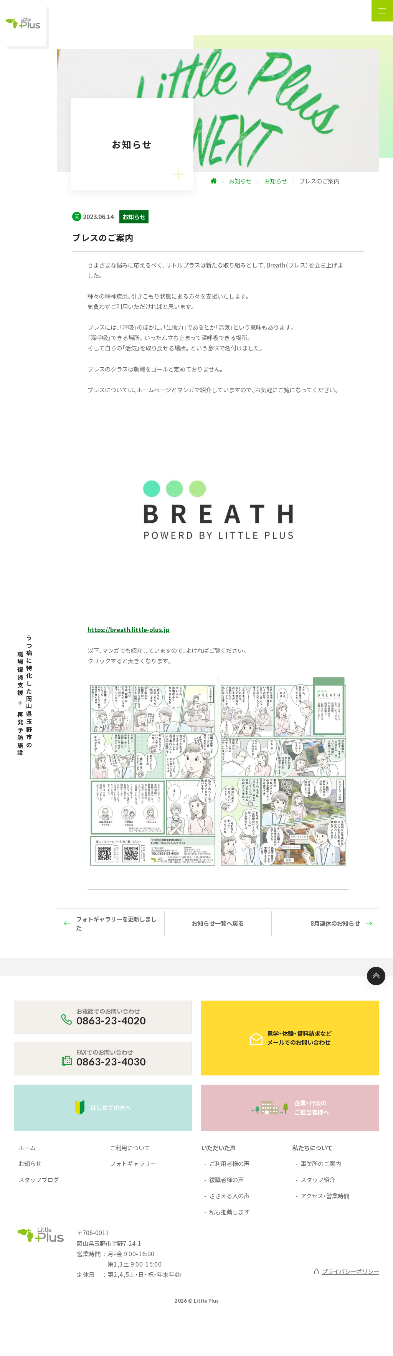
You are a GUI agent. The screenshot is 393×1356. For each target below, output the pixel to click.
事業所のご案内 (321, 1163)
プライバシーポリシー (346, 1271)
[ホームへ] (250, 181)
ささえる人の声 (229, 1195)
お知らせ (29, 1163)
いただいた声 (218, 1147)
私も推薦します (229, 1211)
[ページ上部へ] (376, 976)
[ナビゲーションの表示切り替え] (382, 10)
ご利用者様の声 (229, 1163)
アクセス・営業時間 (325, 1195)
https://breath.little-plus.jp (129, 629)
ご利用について (130, 1147)
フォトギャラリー (133, 1163)
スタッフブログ (38, 1179)
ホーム (27, 1147)
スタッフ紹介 (318, 1179)
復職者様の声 (226, 1179)
